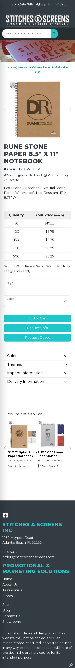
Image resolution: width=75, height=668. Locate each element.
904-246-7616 (22, 4)
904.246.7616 (12, 552)
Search (8, 605)
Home (7, 579)
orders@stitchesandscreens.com (28, 557)
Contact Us (11, 616)
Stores (7, 596)
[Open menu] (67, 34)
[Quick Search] (26, 33)
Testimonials (12, 590)
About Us (9, 585)
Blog (6, 610)
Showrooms (11, 622)
